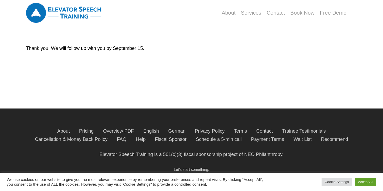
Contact (264, 131)
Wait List (302, 139)
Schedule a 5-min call (219, 139)
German (176, 131)
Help (140, 139)
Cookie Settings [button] (337, 182)
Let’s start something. (191, 169)
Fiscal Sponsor (170, 139)
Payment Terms (267, 139)
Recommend (334, 139)
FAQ (121, 139)
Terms (240, 131)
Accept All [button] (365, 182)
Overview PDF (118, 131)
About (63, 131)
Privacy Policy (210, 131)
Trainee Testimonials (304, 131)
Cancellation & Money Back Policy (71, 139)
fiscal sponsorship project (211, 154)
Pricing (86, 131)
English (151, 131)
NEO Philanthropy (263, 154)
